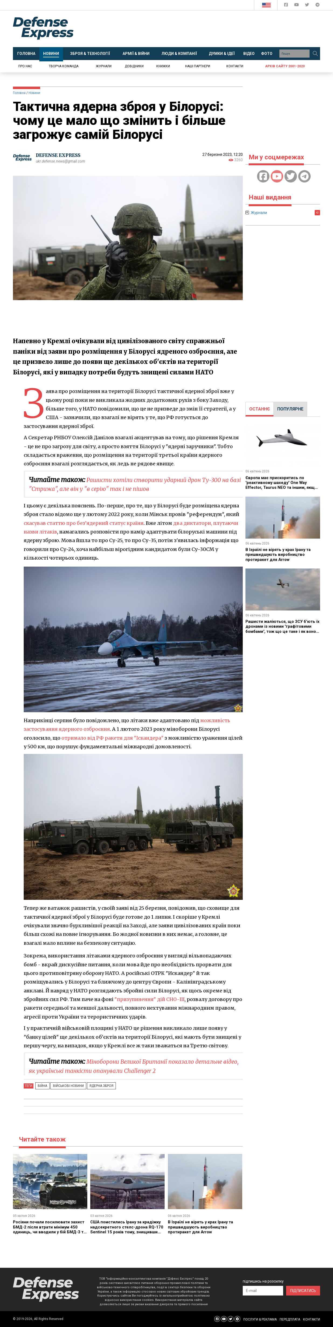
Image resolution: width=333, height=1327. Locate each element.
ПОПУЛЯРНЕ (290, 409)
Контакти (234, 66)
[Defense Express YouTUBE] (297, 5)
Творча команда (63, 66)
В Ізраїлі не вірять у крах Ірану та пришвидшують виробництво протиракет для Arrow (202, 1226)
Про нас (25, 66)
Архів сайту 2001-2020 (285, 66)
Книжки (163, 66)
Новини (34, 93)
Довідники (134, 66)
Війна (41, 1086)
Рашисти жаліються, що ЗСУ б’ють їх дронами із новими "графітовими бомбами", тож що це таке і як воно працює (282, 629)
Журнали (104, 66)
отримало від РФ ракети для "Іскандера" (113, 738)
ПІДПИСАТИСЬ (303, 1291)
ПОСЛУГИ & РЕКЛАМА (260, 1319)
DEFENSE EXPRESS (60, 155)
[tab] (259, 409)
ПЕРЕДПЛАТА (290, 1319)
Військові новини (64, 1086)
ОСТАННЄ (259, 409)
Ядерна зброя (94, 1086)
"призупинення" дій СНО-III (150, 999)
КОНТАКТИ (311, 1319)
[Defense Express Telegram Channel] (317, 5)
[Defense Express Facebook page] (286, 5)
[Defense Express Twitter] (307, 5)
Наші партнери (197, 66)
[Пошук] (315, 54)
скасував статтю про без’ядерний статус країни (85, 523)
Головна (19, 93)
